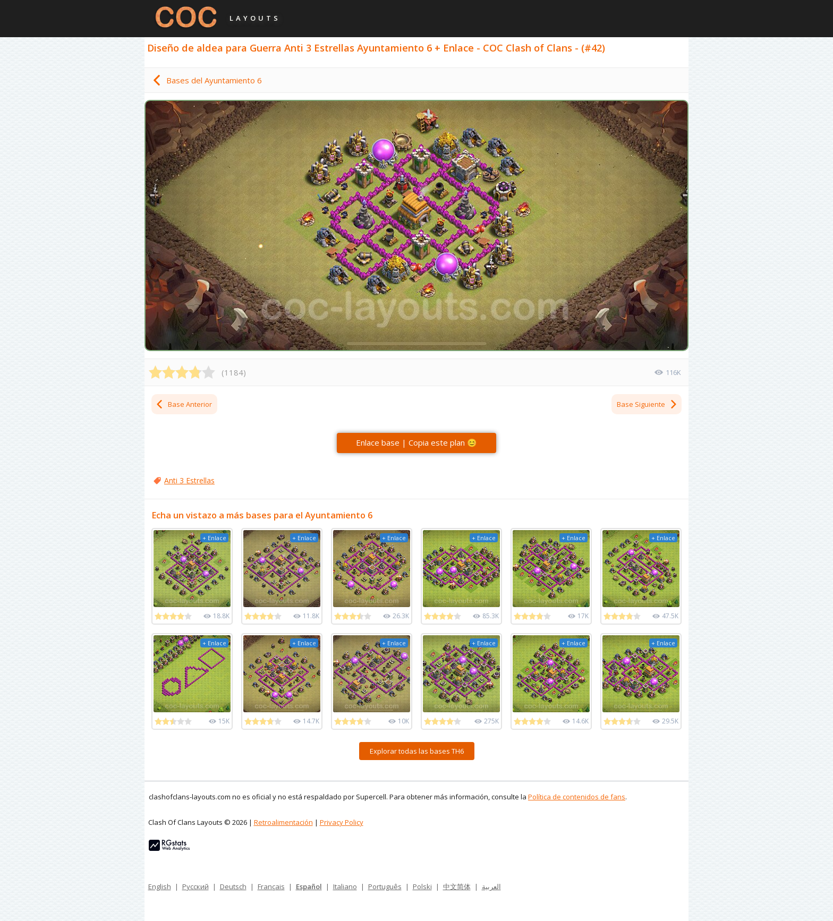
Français (271, 886)
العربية (491, 886)
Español (309, 886)
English (159, 886)
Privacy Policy (341, 822)
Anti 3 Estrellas (189, 480)
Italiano (345, 886)
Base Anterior (183, 404)
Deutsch (233, 886)
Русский (195, 886)
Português (385, 886)
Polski (422, 886)
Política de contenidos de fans (576, 796)
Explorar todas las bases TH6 (417, 751)
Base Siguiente (647, 404)
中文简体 (457, 886)
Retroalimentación (283, 822)
